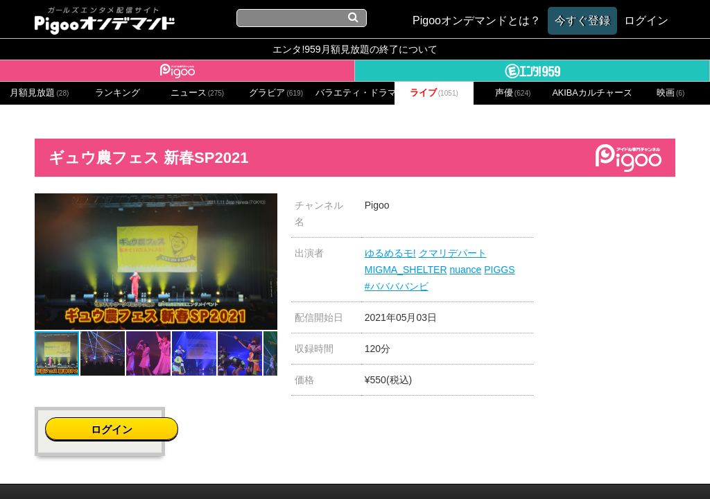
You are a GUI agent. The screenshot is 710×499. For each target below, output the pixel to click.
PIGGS (499, 269)
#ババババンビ (396, 286)
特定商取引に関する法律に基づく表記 (436, 463)
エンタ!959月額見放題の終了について (354, 49)
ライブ (434, 93)
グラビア (276, 93)
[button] (265, 206)
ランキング (117, 93)
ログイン (624, 212)
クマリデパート (453, 253)
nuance (465, 269)
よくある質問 (564, 463)
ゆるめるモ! (390, 253)
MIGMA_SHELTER (406, 269)
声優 (513, 93)
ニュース (198, 93)
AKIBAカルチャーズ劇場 (591, 93)
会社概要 (135, 463)
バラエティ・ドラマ (355, 93)
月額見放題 (39, 93)
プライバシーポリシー (288, 463)
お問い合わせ (195, 463)
